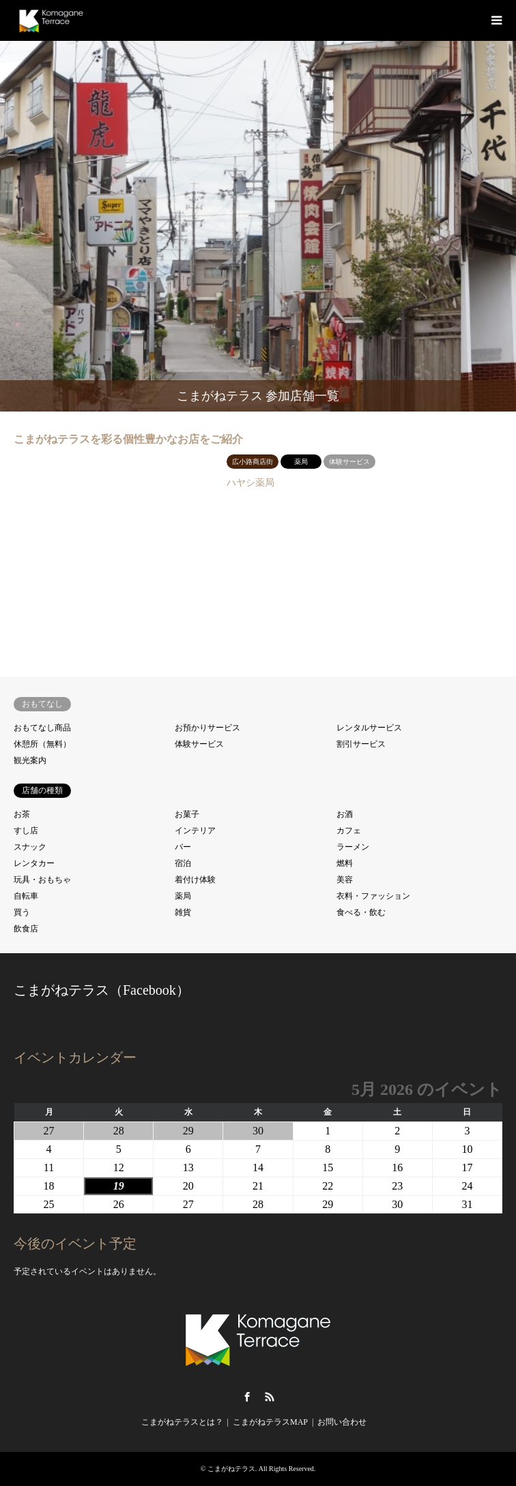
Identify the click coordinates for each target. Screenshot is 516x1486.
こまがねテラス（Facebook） (102, 989)
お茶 (22, 814)
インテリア (195, 830)
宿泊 (183, 863)
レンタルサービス (369, 727)
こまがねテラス (231, 1468)
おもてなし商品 (42, 727)
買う (22, 912)
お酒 (344, 814)
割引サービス (361, 744)
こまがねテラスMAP (270, 1422)
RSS (269, 1397)
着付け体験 (195, 879)
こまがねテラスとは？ (182, 1422)
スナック (30, 847)
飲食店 (26, 928)
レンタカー (34, 863)
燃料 (344, 863)
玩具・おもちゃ (42, 879)
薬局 (183, 896)
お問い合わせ (342, 1422)
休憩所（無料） (42, 744)
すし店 (26, 830)
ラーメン (352, 847)
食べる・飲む (361, 912)
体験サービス (199, 744)
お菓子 (187, 814)
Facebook (247, 1397)
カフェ (348, 830)
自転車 (26, 896)
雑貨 (183, 912)
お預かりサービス (207, 727)
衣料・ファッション (373, 896)
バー (183, 847)
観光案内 (30, 760)
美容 (344, 879)
